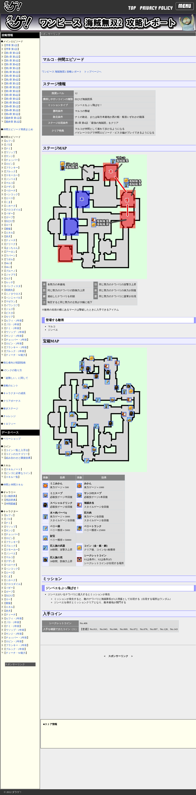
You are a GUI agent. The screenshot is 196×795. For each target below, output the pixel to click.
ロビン (9, 163)
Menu (184, 6)
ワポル (9, 259)
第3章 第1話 (12, 83)
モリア (9, 316)
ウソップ (11, 152)
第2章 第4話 (12, 79)
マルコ (9, 182)
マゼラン (11, 301)
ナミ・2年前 (12, 328)
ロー (8, 225)
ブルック (11, 171)
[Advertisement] (20, 723)
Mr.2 (8, 267)
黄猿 (8, 228)
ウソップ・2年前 (15, 332)
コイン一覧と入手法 (17, 450)
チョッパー (12, 160)
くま (8, 202)
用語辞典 (11, 499)
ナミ (8, 148)
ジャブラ (11, 274)
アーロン (11, 251)
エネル (9, 232)
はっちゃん (12, 247)
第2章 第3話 (12, 75)
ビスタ (9, 312)
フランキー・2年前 (16, 347)
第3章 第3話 (12, 91)
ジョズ (9, 309)
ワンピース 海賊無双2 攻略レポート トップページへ (71, 71)
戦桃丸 (9, 290)
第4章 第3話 (12, 114)
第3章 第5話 (12, 98)
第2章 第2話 (12, 72)
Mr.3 (8, 263)
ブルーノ (11, 270)
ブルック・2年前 (15, 351)
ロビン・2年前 (14, 343)
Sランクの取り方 (12, 370)
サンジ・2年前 (14, 335)
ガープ (9, 217)
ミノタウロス (13, 293)
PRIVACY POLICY (156, 8)
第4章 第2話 (12, 110)
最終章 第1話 (13, 117)
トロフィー (9, 423)
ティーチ (11, 240)
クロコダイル (13, 209)
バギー (9, 213)
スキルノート (13, 469)
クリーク (11, 244)
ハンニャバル (13, 297)
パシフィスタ (13, 286)
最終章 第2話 (13, 121)
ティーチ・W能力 (16, 355)
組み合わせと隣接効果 (18, 457)
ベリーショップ (12, 438)
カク (8, 278)
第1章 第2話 (12, 56)
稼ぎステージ (10, 408)
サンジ (9, 156)
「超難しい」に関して (15, 377)
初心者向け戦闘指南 (14, 362)
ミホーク (11, 205)
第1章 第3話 (12, 60)
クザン (9, 186)
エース (9, 198)
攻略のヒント (10, 385)
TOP (132, 8)
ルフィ (9, 140)
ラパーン (11, 255)
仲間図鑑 (11, 503)
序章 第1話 (12, 45)
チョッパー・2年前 (16, 339)
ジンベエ (11, 179)
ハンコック (12, 194)
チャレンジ (9, 416)
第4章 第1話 (12, 106)
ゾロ (8, 144)
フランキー (12, 167)
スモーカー (12, 175)
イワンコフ (12, 305)
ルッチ (9, 282)
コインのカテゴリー (17, 454)
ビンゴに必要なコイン (18, 473)
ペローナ (11, 190)
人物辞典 (11, 496)
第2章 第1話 (12, 68)
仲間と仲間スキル (13, 484)
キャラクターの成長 (14, 393)
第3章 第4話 (12, 94)
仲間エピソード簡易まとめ (18, 129)
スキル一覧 (12, 477)
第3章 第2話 (12, 87)
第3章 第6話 (12, 102)
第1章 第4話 (12, 64)
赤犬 (8, 236)
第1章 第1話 (12, 52)
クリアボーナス (12, 400)
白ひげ (9, 221)
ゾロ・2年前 (12, 324)
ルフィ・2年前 (14, 320)
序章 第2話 (12, 49)
